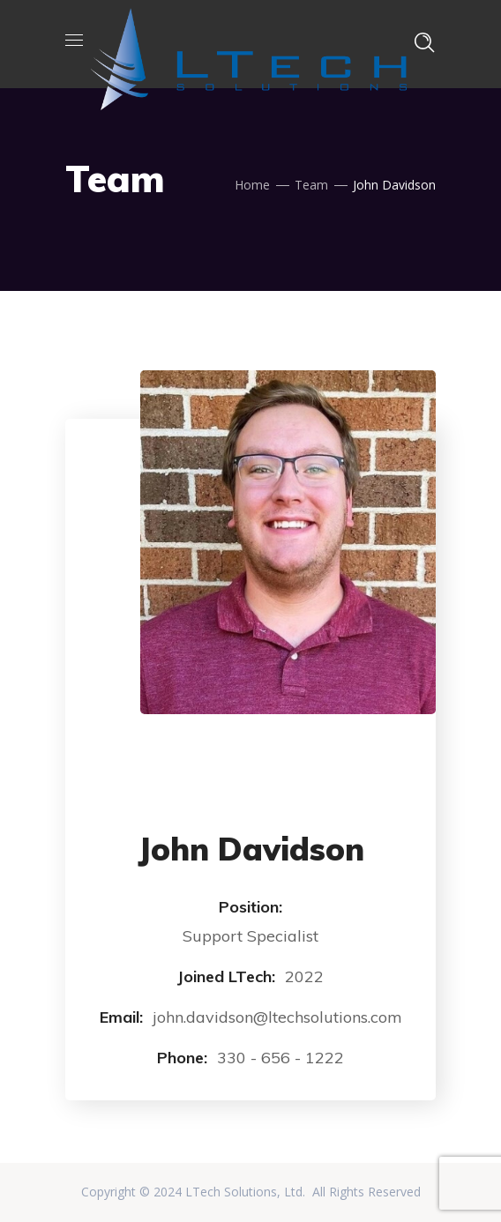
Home (252, 184)
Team (311, 184)
